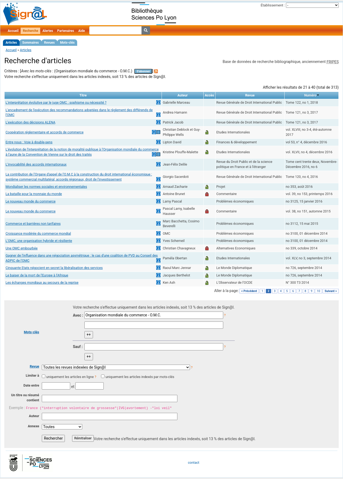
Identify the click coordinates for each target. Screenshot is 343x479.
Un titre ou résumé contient (25, 397)
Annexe (33, 426)
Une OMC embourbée (22, 248)
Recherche (30, 31)
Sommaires (30, 42)
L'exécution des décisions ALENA (30, 122)
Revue (34, 366)
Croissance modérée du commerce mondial (38, 233)
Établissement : (273, 5)
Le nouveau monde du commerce (31, 201)
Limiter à (32, 375)
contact (193, 463)
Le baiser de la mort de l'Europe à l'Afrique (37, 275)
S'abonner (143, 71)
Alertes (47, 31)
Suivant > (331, 291)
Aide (81, 31)
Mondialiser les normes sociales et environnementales (46, 187)
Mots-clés (67, 42)
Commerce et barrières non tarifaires (33, 224)
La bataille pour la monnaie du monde (34, 194)
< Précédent (249, 291)
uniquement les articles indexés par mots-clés (140, 377)
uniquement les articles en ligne (70, 377)
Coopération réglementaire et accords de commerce (45, 132)
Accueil (13, 31)
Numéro (310, 95)
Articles (11, 42)
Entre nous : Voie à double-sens (29, 142)
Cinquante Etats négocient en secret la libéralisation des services (54, 268)
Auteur (34, 416)
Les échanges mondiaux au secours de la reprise (42, 282)
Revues (49, 42)
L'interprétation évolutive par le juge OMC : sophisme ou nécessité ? (56, 102)
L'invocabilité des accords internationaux (36, 164)
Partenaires (65, 31)
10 (318, 291)
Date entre (31, 385)
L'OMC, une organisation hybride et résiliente (39, 241)
